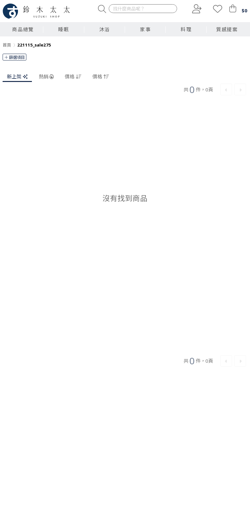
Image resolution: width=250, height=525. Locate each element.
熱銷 (46, 76)
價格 (73, 76)
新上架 (17, 76)
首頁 (7, 45)
